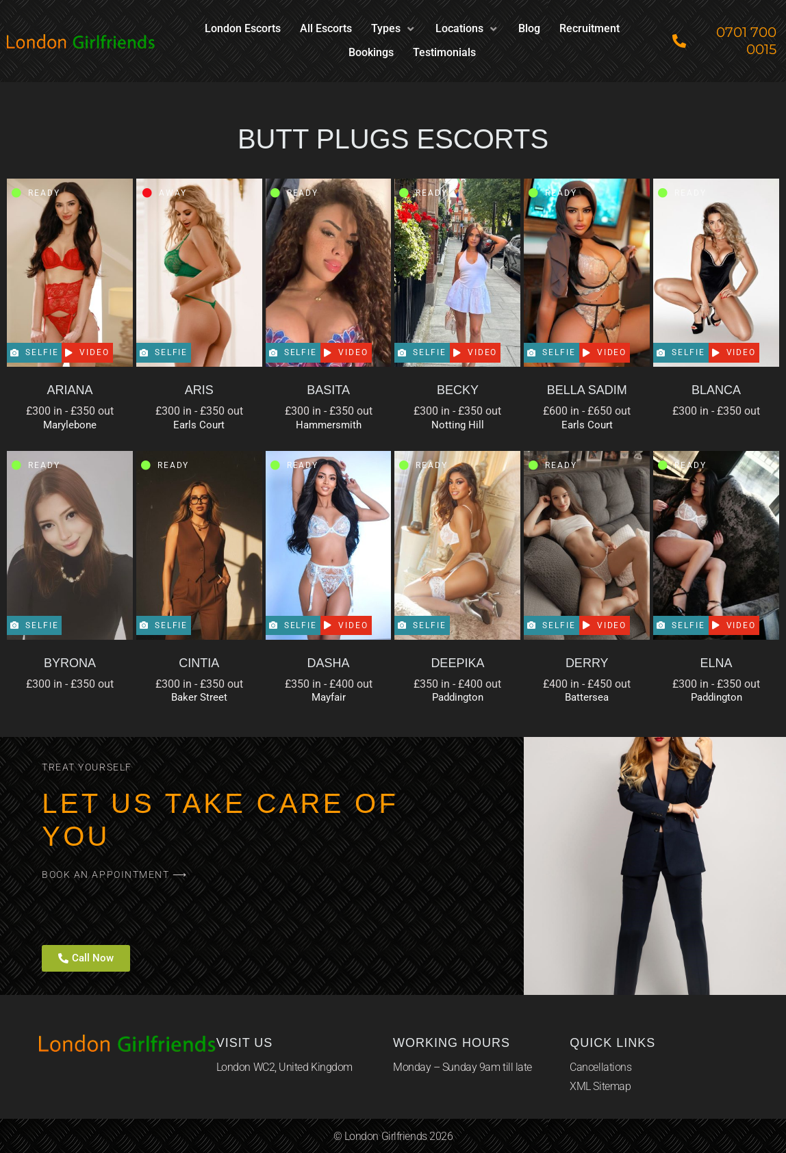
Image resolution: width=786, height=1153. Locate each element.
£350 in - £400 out (328, 683)
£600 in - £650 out (587, 410)
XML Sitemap (600, 1086)
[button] (394, 29)
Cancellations (600, 1067)
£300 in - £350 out (70, 410)
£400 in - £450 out (587, 683)
